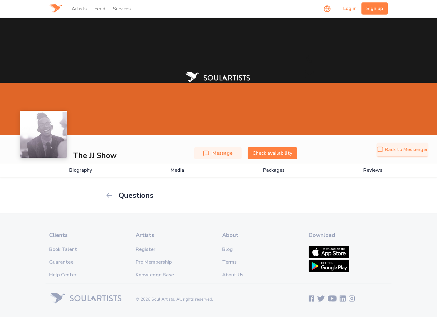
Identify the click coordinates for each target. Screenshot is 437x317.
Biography (80, 170)
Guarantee (61, 262)
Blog (227, 249)
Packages (274, 170)
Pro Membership (154, 262)
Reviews (372, 170)
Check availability (272, 153)
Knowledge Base (155, 275)
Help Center (62, 275)
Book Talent (63, 249)
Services (122, 8)
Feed (99, 8)
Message (217, 153)
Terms (229, 262)
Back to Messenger (402, 149)
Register (145, 249)
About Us (232, 275)
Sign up (374, 8)
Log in (350, 8)
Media (177, 170)
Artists (79, 8)
